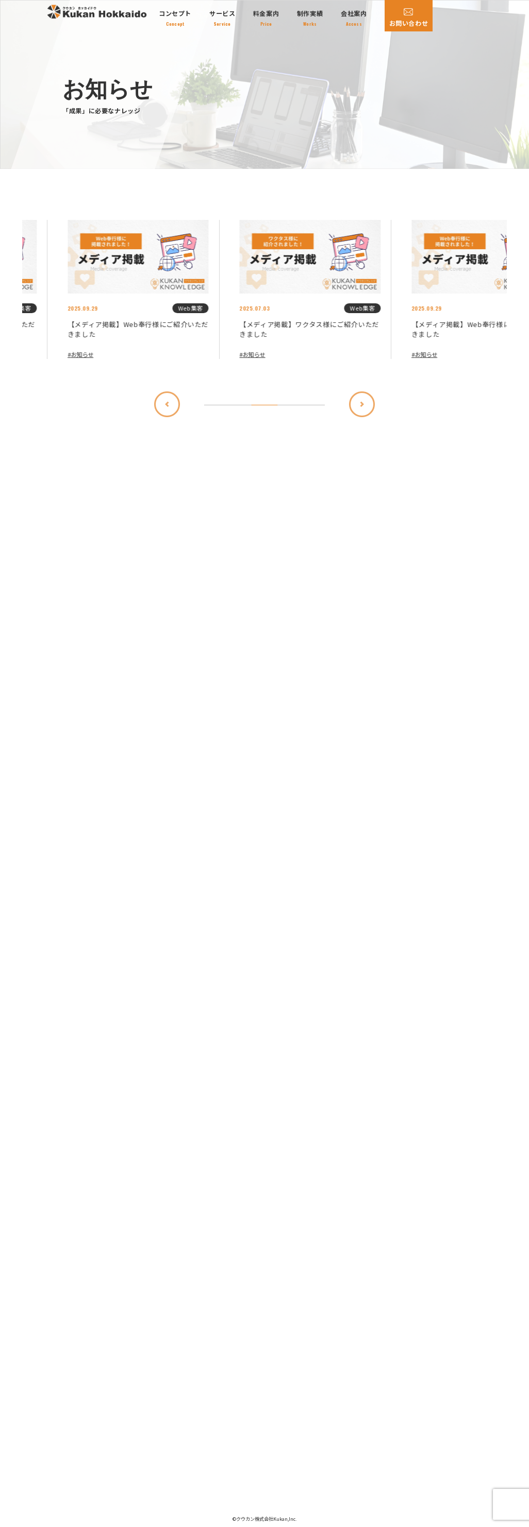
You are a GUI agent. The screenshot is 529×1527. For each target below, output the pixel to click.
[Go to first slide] (246, 426)
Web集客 (145, 308)
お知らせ (37, 354)
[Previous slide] (283, 426)
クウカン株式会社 (254, 1519)
